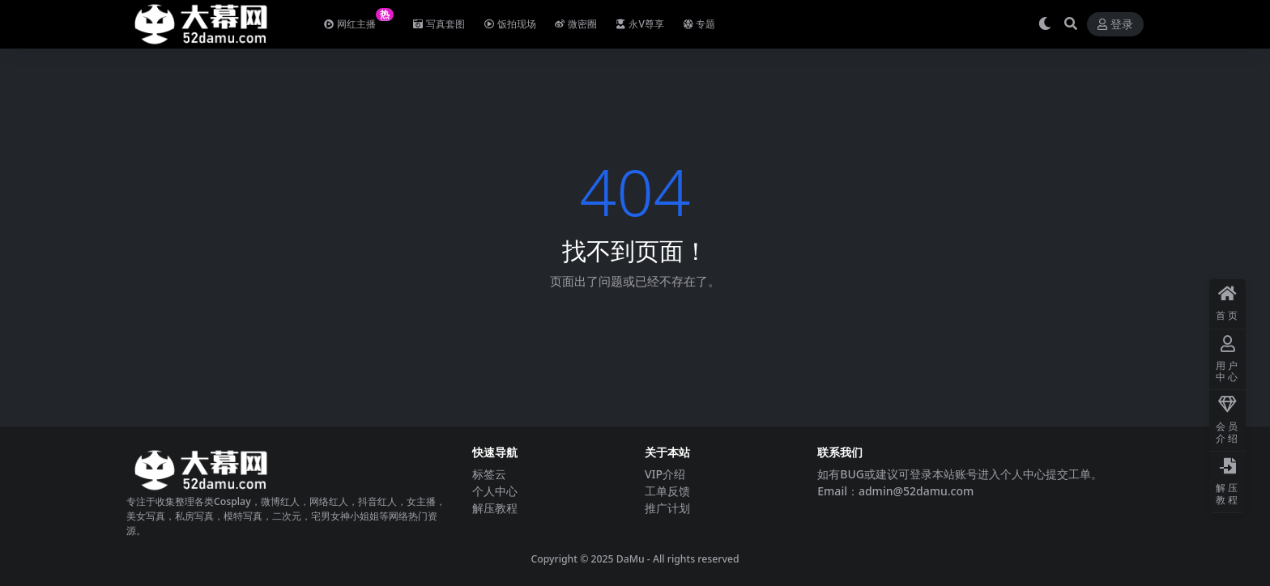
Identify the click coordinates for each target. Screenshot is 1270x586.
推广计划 (667, 508)
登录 (1115, 25)
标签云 (489, 474)
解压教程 (495, 508)
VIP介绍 (665, 474)
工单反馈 (667, 491)
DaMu (630, 559)
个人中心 (495, 491)
